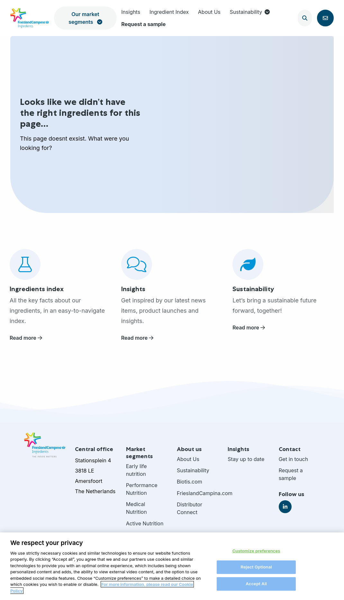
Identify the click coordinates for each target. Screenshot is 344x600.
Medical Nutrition (136, 508)
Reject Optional (256, 570)
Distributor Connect (189, 508)
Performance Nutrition (142, 489)
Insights (130, 12)
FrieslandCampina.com (197, 493)
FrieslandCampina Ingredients (29, 18)
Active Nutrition (145, 523)
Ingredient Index (169, 12)
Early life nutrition (136, 470)
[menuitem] (131, 12)
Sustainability (250, 12)
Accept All (256, 587)
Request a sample (143, 24)
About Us (209, 12)
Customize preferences (256, 554)
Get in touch (293, 459)
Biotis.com (189, 481)
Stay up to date (246, 459)
